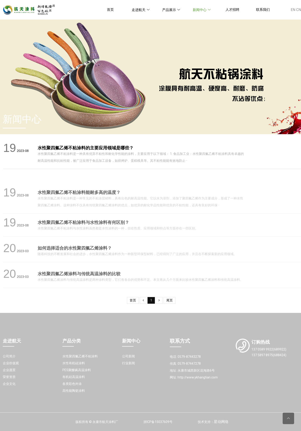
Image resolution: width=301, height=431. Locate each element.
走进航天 (141, 10)
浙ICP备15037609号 (158, 422)
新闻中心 (202, 10)
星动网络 (221, 422)
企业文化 (9, 384)
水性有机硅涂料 (73, 363)
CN (298, 10)
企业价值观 (11, 363)
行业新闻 (128, 363)
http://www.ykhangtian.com (198, 377)
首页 (110, 10)
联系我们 (263, 10)
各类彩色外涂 (72, 384)
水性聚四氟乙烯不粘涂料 (80, 356)
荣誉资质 (9, 377)
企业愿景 (9, 370)
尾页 (169, 300)
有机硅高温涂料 (73, 377)
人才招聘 (232, 10)
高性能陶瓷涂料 (73, 390)
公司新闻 (128, 356)
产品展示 (171, 10)
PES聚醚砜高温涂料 (76, 370)
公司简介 (9, 356)
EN (293, 10)
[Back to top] (288, 418)
